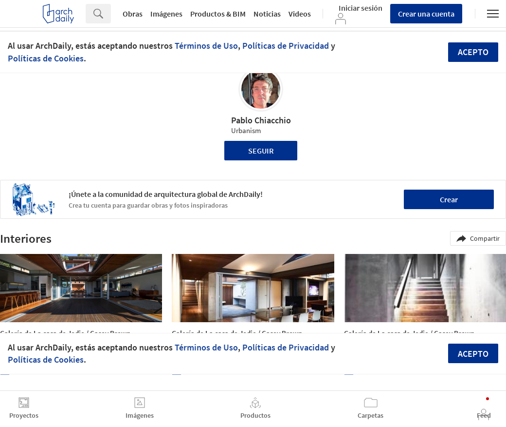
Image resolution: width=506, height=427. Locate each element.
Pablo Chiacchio (261, 120)
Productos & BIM (218, 14)
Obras (133, 14)
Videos (300, 14)
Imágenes (166, 14)
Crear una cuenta (426, 14)
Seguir (261, 150)
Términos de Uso (206, 45)
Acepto (473, 52)
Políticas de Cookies (46, 58)
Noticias (267, 14)
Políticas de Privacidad (285, 45)
